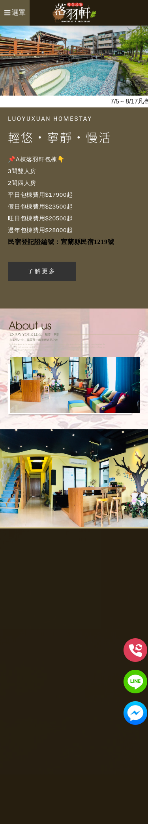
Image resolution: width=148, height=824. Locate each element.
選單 (15, 13)
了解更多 (42, 271)
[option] (74, 61)
